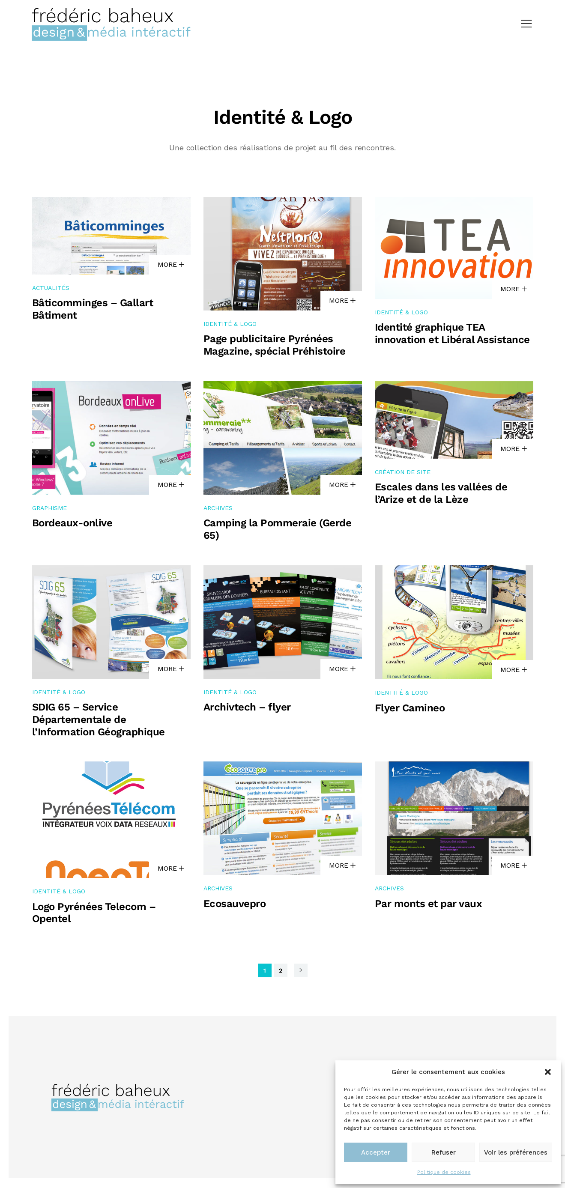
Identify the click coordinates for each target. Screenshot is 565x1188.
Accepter (375, 1152)
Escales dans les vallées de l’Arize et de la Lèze (441, 494)
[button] (548, 1072)
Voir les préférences (515, 1152)
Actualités (50, 289)
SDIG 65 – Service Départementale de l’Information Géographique (98, 720)
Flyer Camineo (410, 709)
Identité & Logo (230, 324)
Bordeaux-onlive (72, 524)
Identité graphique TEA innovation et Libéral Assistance (452, 334)
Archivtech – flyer (247, 708)
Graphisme (49, 508)
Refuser (443, 1152)
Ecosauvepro (234, 905)
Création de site (402, 473)
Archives (218, 508)
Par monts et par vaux (428, 905)
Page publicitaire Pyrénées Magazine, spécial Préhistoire (274, 346)
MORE (171, 266)
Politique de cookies (444, 1172)
